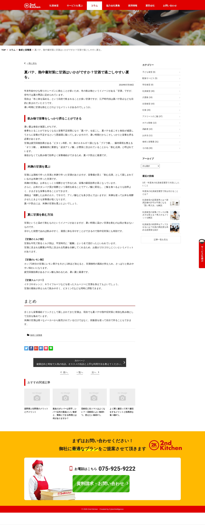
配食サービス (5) (149, 78)
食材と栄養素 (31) (150, 142)
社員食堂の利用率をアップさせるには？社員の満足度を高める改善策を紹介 (155, 227)
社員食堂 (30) (148, 91)
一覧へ (79, 372)
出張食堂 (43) (148, 104)
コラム (94, 5)
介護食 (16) (147, 97)
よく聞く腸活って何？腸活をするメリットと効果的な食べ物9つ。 (122, 412)
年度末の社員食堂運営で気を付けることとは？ (160, 192)
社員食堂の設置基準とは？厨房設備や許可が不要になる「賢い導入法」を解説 (155, 203)
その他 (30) (147, 148)
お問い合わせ (170, 5)
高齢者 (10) (147, 129)
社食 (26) (146, 110)
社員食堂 (54, 5)
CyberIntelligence (116, 509)
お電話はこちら (105, 469)
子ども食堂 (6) (148, 72)
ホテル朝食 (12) (149, 123)
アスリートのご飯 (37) (152, 116)
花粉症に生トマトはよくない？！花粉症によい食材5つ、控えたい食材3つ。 (93, 412)
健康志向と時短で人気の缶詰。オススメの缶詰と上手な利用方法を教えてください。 (79, 364)
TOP (3, 50)
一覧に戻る (32, 63)
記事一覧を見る (161, 239)
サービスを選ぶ (75, 5)
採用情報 (132, 5)
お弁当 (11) (147, 135)
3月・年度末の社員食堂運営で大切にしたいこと (160, 184)
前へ (65, 372)
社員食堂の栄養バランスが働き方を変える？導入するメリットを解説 (155, 215)
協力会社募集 (113, 5)
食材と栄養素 (25, 50)
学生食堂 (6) (147, 84)
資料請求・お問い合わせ (100, 483)
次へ (94, 372)
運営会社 (150, 5)
